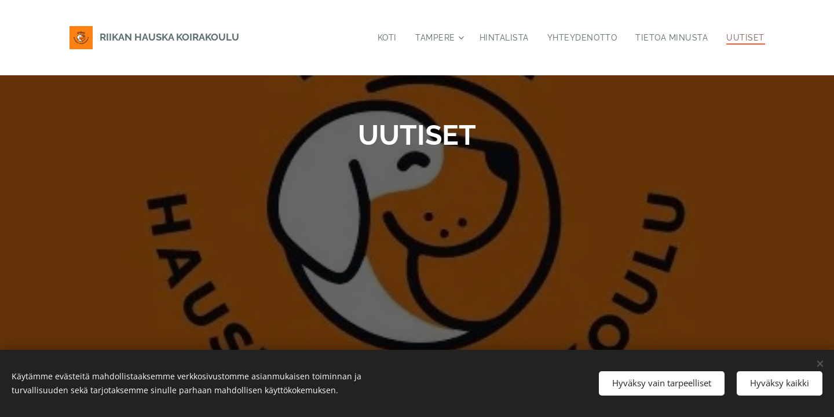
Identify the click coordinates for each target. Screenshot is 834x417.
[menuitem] (385, 37)
